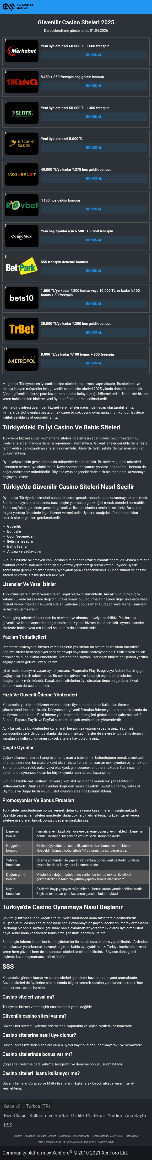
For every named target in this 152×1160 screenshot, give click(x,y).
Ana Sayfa (135, 1115)
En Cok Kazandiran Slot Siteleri (79, 1141)
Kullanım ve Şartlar (48, 1115)
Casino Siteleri (106, 1141)
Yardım (115, 1115)
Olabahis (17, 1136)
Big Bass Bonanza (46, 1136)
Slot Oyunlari (132, 1136)
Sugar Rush (65, 1136)
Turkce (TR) (38, 1106)
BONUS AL (94, 55)
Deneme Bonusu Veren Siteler (107, 1136)
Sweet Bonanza (81, 1136)
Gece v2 (12, 1106)
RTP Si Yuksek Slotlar (49, 1141)
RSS (8, 1125)
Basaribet (30, 1136)
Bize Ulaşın (15, 1115)
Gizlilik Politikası (88, 1115)
